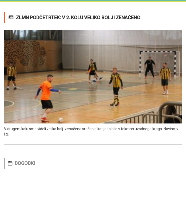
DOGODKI (25, 163)
